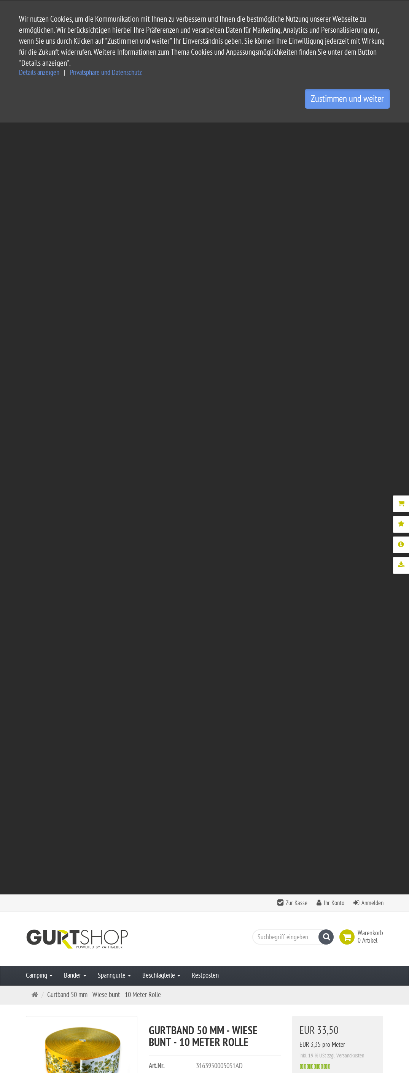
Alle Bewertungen (288, 707)
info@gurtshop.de (108, 1021)
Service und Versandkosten (187, 927)
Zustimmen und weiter (347, 98)
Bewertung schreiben (348, 707)
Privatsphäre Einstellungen (186, 988)
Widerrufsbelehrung (178, 976)
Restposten (205, 204)
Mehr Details (173, 422)
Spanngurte (114, 204)
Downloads (222, 422)
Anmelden (372, 131)
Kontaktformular (49, 1036)
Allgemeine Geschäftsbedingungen (196, 939)
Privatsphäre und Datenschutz (106, 73)
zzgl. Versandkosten (345, 284)
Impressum (167, 952)
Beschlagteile (161, 204)
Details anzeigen (39, 73)
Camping (39, 204)
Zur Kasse (296, 131)
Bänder (75, 204)
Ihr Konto (334, 131)
